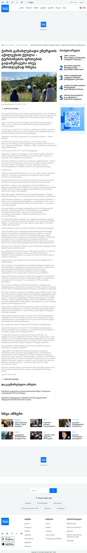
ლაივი (48, 523)
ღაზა (44, 432)
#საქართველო (42, 503)
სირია (45, 419)
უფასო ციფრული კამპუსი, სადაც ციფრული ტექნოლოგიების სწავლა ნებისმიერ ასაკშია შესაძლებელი (21, 424)
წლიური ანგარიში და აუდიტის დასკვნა (74, 536)
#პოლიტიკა (61, 508)
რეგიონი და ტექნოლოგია (18, 420)
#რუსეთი (47, 508)
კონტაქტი (70, 540)
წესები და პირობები (74, 527)
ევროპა (27, 523)
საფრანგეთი (75, 419)
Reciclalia (29, 285)
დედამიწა (28, 542)
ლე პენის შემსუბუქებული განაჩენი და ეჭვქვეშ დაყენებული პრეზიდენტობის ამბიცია (78, 424)
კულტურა (17, 432)
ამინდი (48, 527)
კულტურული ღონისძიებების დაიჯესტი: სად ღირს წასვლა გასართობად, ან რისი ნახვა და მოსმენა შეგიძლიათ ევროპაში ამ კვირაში (21, 437)
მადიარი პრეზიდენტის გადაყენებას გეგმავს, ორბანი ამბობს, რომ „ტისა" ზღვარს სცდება (78, 437)
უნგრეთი (74, 432)
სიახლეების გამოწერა (54, 539)
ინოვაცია (27, 546)
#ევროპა (28, 503)
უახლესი (49, 531)
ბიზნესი (27, 531)
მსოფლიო (28, 527)
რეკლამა (70, 531)
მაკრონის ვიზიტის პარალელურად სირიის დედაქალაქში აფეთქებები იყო (49, 424)
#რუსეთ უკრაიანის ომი (30, 508)
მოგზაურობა (28, 539)
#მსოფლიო (58, 503)
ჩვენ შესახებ (71, 523)
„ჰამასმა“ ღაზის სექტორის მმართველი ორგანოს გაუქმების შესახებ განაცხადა (49, 437)
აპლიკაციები (50, 535)
